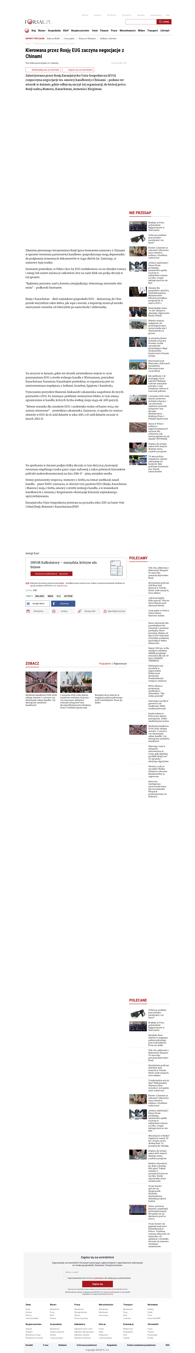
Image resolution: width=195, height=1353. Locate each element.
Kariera (77, 1315)
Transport (128, 1304)
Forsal (28, 44)
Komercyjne (103, 1315)
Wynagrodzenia (80, 1312)
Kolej (125, 1315)
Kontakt (29, 1345)
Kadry (101, 1332)
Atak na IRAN (53, 38)
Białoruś (39, 596)
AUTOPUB (68, 596)
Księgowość (103, 1335)
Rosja (28, 1309)
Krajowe (29, 1329)
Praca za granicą (81, 1318)
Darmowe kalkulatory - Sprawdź (51, 573)
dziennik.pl (97, 15)
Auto (125, 1335)
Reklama (62, 1345)
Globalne (29, 1332)
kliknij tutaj (109, 1294)
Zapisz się (97, 1284)
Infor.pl (102, 1324)
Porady (150, 1338)
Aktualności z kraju (33, 1335)
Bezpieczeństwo (33, 1324)
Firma (52, 1312)
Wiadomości (128, 1329)
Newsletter (140, 15)
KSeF (52, 1315)
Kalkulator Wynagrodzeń (84, 1332)
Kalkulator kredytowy (82, 1338)
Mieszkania (103, 1312)
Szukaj (164, 21)
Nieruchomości (106, 1304)
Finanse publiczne (57, 1332)
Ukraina (29, 1312)
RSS (167, 1345)
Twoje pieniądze (56, 1338)
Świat (28, 1304)
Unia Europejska (32, 1318)
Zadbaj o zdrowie (108, 38)
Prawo (101, 1329)
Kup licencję (62, 586)
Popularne (105, 663)
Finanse (53, 1318)
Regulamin (112, 1345)
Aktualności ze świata (34, 1338)
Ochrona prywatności (87, 1345)
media (50, 596)
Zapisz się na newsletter (78, 70)
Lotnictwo (127, 1318)
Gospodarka (56, 1324)
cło (59, 596)
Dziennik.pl (128, 1324)
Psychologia (152, 1335)
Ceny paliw (69, 38)
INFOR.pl (85, 15)
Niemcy (29, 1315)
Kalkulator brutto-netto (83, 1329)
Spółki (150, 1312)
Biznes (53, 1304)
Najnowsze (120, 663)
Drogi (125, 1312)
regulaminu (98, 1278)
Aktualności (54, 1309)
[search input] (141, 21)
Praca (77, 1304)
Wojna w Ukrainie (87, 38)
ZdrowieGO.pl (126, 15)
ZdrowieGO (153, 1324)
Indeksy (151, 1309)
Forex (150, 1315)
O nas (45, 1345)
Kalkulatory (79, 1324)
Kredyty (53, 1335)
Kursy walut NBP (154, 1318)
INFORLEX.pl (111, 15)
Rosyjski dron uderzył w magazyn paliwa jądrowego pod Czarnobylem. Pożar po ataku (108, 699)
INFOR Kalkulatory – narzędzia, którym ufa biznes (64, 565)
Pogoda (126, 1338)
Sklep (167, 15)
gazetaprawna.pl (156, 15)
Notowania (153, 1304)
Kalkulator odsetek (81, 1335)
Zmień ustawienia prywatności (141, 1345)
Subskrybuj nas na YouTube (43, 70)
